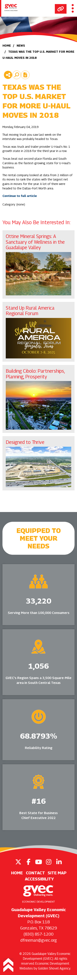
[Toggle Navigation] (73, 8)
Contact (35, 872)
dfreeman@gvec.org (38, 940)
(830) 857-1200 (38, 934)
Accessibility (39, 879)
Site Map (57, 872)
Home (17, 872)
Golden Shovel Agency (54, 968)
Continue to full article (19, 196)
